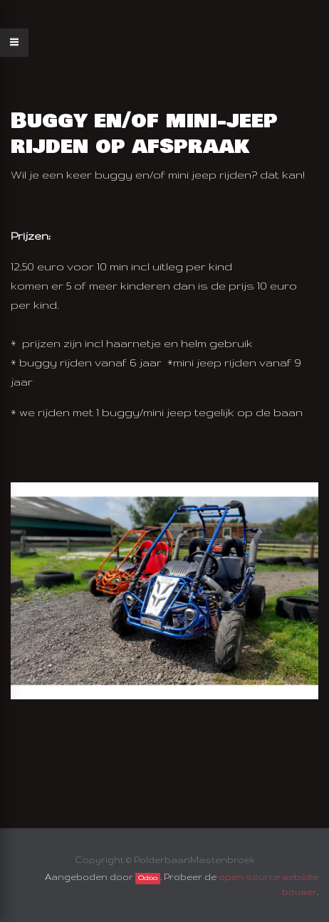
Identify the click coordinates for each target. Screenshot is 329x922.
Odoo (147, 877)
